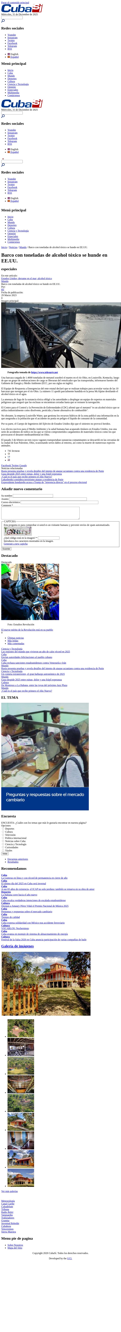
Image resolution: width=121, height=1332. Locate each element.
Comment (7, 505)
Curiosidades (11, 849)
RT (2, 289)
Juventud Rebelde (10, 1225)
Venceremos (7, 1231)
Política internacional (15, 840)
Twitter (11, 40)
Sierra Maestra (8, 1234)
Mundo (11, 75)
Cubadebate (7, 1209)
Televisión (10, 837)
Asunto (5, 499)
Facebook (12, 43)
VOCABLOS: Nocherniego (15, 930)
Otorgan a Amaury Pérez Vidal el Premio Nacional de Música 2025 (34, 908)
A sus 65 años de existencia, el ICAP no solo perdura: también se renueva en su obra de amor (47, 891)
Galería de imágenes (17, 948)
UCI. (69, 1260)
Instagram (13, 37)
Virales (8, 853)
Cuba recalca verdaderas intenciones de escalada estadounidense (33, 902)
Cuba (10, 73)
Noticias (13, 247)
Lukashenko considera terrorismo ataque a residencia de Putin (32, 479)
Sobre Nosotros (15, 1247)
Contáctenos (14, 95)
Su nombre (7, 495)
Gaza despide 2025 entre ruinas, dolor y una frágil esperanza (31, 474)
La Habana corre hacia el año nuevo (19, 897)
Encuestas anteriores (18, 861)
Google (23, 465)
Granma (5, 1223)
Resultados (13, 864)
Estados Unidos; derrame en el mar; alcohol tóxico (26, 278)
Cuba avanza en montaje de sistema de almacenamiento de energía (34, 936)
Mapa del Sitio (15, 1250)
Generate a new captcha (16, 546)
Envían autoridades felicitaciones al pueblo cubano (26, 659)
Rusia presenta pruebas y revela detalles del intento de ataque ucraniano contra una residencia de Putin (52, 471)
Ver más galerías (9, 1193)
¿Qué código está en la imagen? (20, 540)
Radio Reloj (7, 1214)
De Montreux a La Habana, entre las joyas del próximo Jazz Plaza (34, 687)
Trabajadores (7, 1220)
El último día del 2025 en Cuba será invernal (23, 886)
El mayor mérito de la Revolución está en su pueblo (27, 632)
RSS (10, 49)
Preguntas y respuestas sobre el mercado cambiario (26, 914)
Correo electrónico (11, 502)
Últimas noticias (16, 640)
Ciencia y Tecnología (18, 84)
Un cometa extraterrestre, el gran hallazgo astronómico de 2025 (33, 676)
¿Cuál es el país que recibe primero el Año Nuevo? (26, 476)
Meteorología (8, 1203)
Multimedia (13, 92)
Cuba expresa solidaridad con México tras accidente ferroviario (33, 925)
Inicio (10, 70)
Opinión (12, 87)
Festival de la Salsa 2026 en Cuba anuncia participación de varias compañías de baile (43, 942)
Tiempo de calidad (10, 919)
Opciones (6, 828)
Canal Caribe (7, 1206)
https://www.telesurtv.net (44, 372)
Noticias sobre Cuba (15, 843)
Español (13, 57)
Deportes (12, 78)
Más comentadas (16, 646)
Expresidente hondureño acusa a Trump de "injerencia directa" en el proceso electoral (44, 482)
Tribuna (5, 1211)
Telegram (12, 46)
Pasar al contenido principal (15, 2)
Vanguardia (7, 1217)
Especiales (13, 89)
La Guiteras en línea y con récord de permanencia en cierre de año (34, 880)
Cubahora (6, 1228)
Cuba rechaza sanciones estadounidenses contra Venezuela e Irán (33, 665)
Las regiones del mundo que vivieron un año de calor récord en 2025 (35, 654)
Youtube (12, 34)
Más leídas (13, 643)
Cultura (11, 81)
